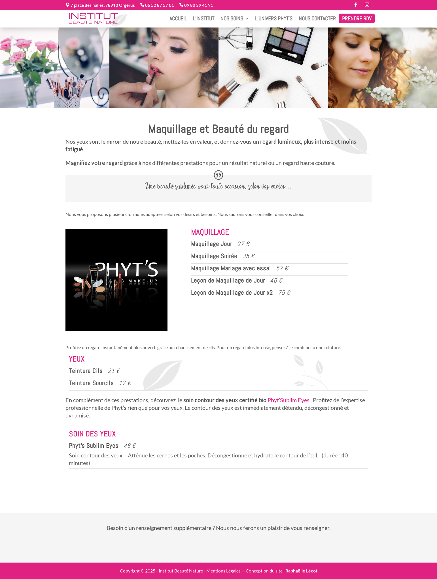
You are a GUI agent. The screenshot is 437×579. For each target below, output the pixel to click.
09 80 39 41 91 (198, 5)
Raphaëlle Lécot (301, 570)
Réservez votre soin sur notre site (220, 488)
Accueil (178, 18)
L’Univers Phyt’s (273, 18)
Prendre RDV (357, 18)
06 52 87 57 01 (159, 5)
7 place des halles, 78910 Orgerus (102, 5)
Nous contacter (317, 18)
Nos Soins (231, 18)
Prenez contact (219, 547)
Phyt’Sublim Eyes (288, 399)
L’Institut (203, 18)
